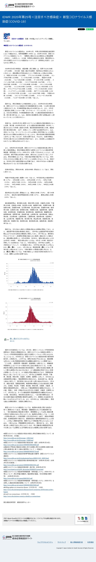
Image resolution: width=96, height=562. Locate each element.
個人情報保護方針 (76, 542)
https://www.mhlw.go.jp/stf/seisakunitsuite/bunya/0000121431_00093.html (26, 458)
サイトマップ (61, 542)
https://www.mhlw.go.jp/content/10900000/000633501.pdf (21, 465)
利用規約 (90, 542)
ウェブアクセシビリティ (45, 542)
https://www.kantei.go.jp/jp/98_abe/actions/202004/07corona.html (23, 469)
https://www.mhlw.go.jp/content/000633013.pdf (18, 478)
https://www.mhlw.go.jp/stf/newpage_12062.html (18, 438)
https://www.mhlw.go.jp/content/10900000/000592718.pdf (21, 451)
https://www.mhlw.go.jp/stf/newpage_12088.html (18, 440)
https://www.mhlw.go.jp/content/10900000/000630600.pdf (21, 445)
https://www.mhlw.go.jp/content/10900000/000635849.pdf (21, 485)
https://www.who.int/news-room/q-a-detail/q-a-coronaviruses (22, 496)
